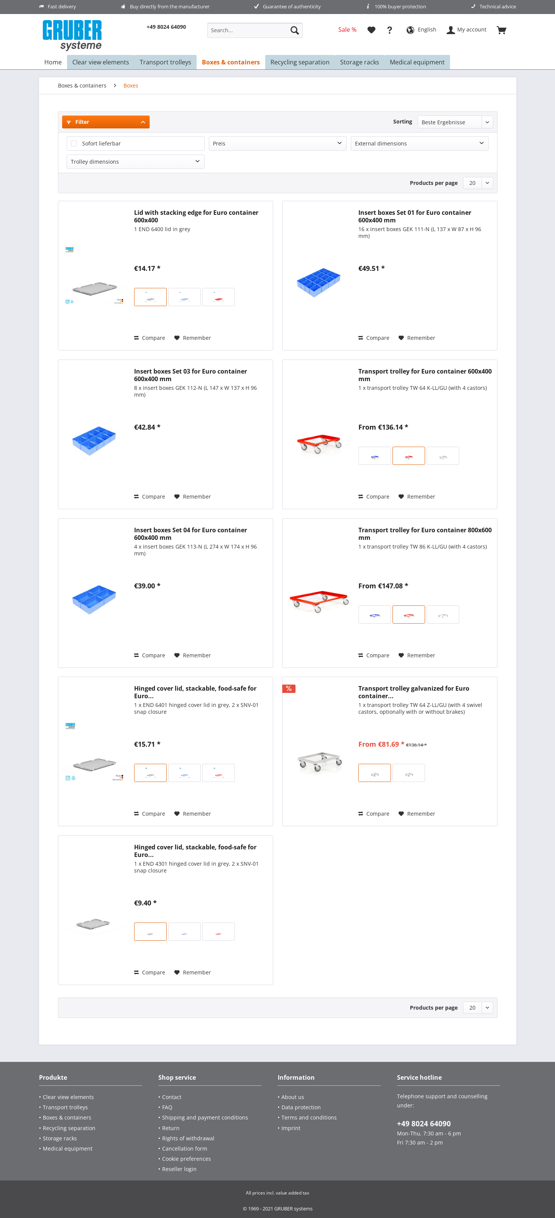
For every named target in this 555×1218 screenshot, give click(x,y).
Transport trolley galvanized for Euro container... (413, 692)
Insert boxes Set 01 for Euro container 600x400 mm (414, 216)
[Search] (295, 30)
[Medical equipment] (92, 1148)
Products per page (434, 182)
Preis (219, 143)
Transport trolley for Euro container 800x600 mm (425, 533)
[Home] (53, 62)
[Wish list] (371, 30)
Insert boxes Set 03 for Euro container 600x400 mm (190, 375)
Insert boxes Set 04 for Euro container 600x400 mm (190, 533)
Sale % (347, 29)
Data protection (301, 1107)
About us (292, 1097)
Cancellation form (184, 1148)
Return (171, 1128)
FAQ (167, 1107)
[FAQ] (391, 30)
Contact (171, 1097)
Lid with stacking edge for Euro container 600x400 (196, 216)
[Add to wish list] (192, 337)
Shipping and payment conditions (205, 1117)
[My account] (467, 30)
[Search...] (255, 30)
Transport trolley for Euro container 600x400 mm (425, 375)
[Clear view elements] (92, 1097)
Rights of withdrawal (188, 1138)
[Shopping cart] (505, 30)
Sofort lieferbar (101, 143)
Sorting (402, 121)
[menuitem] (255, 34)
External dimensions (381, 143)
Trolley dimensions (95, 161)
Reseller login (179, 1169)
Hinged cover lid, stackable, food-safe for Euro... (195, 692)
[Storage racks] (92, 1138)
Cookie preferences (186, 1158)
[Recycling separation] (92, 1128)
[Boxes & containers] (92, 1117)
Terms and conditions (309, 1117)
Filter (78, 121)
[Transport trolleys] (92, 1107)
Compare (149, 337)
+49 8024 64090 (424, 1124)
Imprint (290, 1128)
